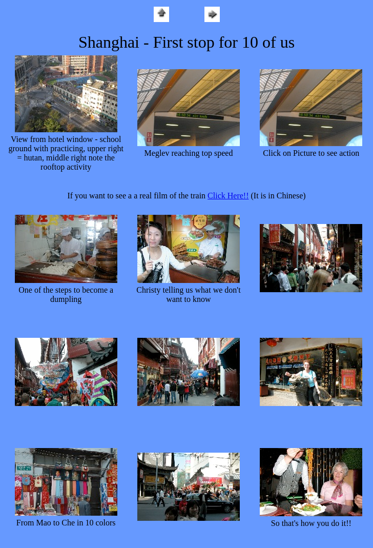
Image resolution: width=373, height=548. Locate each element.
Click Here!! (228, 195)
